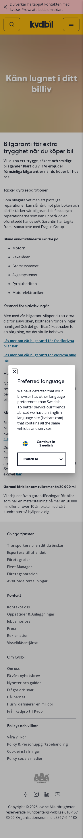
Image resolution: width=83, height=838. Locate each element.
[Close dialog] (14, 371)
